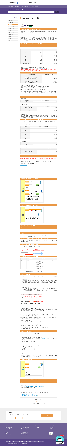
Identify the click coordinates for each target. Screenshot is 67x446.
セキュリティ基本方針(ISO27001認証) (22, 441)
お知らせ (7, 432)
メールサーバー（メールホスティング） (26, 431)
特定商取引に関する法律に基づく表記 (34, 441)
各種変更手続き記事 (36, 6)
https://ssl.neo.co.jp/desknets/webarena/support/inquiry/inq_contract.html (32, 386)
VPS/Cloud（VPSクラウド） (24, 433)
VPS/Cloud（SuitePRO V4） (24, 432)
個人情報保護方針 (8, 441)
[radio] (36, 401)
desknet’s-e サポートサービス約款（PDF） (29, 394)
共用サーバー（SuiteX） (24, 428)
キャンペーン (8, 433)
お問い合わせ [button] (47, 415)
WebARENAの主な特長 (9, 427)
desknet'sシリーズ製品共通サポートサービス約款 (30, 395)
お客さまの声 (8, 431)
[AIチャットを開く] (60, 439)
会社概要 (51, 428)
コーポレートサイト (52, 425)
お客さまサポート (33, 2)
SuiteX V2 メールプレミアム (20, 6)
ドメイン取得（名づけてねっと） (25, 427)
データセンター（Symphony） (25, 437)
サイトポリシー (14, 441)
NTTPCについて (52, 427)
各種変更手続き (28, 6)
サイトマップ (41, 441)
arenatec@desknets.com (45, 338)
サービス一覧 (8, 428)
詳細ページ (41, 68)
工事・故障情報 (37, 427)
